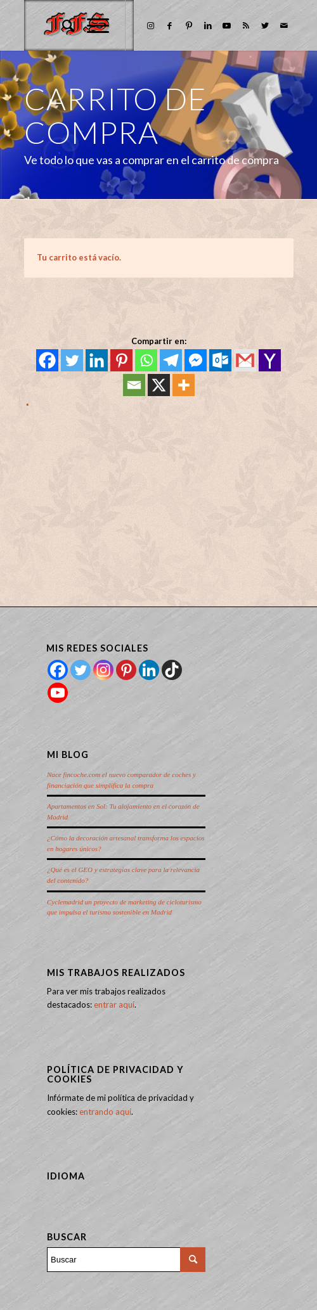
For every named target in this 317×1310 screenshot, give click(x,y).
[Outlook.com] (220, 360)
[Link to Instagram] (150, 25)
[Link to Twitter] (265, 25)
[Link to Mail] (284, 25)
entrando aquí (105, 1112)
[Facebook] (47, 360)
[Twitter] (72, 360)
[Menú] (91, 25)
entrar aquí (114, 1004)
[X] (159, 385)
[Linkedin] (97, 360)
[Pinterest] (121, 360)
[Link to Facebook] (169, 25)
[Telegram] (171, 360)
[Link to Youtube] (226, 25)
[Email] (134, 385)
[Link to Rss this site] (246, 25)
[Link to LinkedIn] (207, 25)
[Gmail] (245, 360)
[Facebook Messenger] (195, 360)
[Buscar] (61, 25)
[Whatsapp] (146, 360)
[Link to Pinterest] (188, 25)
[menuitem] (61, 25)
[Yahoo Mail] (270, 360)
